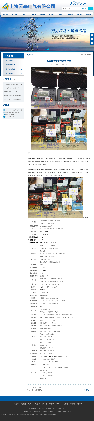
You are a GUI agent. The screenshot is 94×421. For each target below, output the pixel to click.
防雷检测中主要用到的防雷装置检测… (13, 95)
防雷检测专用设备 (10, 69)
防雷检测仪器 (9, 73)
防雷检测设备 (9, 60)
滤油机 (45, 414)
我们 (7, 105)
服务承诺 (42, 14)
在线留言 (79, 14)
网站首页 (5, 14)
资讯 (10, 79)
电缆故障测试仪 (52, 414)
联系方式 (88, 14)
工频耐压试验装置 (21, 414)
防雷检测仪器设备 (10, 64)
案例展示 (61, 14)
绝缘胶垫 (41, 414)
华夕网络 (50, 411)
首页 (85, 54)
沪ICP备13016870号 (67, 411)
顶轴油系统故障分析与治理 (10, 91)
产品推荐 (33, 14)
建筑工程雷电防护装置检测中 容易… (13, 99)
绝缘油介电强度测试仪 (32, 414)
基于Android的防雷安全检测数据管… (13, 84)
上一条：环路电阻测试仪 (34, 387)
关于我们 (14, 14)
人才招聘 (70, 14)
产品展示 (24, 14)
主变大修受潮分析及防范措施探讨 (12, 88)
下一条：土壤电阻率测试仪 (34, 390)
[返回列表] (87, 390)
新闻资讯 (51, 14)
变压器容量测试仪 (12, 414)
